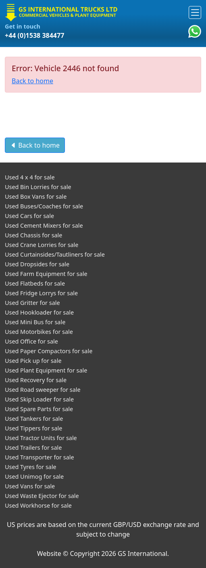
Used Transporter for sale (39, 457)
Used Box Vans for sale (36, 196)
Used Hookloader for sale (39, 312)
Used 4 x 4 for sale (30, 177)
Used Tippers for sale (33, 428)
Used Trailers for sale (33, 447)
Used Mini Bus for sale (35, 322)
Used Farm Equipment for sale (46, 274)
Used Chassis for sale (33, 235)
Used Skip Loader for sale (39, 399)
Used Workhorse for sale (38, 505)
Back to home (32, 80)
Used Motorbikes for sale (39, 331)
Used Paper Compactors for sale (48, 351)
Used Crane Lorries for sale (41, 245)
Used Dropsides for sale (37, 264)
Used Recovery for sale (36, 380)
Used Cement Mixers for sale (44, 225)
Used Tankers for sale (34, 418)
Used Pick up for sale (33, 360)
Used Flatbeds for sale (35, 283)
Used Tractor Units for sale (41, 438)
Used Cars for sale (29, 216)
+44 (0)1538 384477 (34, 35)
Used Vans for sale (30, 486)
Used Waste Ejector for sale (42, 496)
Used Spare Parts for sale (39, 409)
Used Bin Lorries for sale (38, 187)
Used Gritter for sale (32, 303)
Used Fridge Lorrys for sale (41, 293)
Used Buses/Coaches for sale (44, 206)
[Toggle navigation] (195, 12)
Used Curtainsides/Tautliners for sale (55, 254)
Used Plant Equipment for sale (46, 370)
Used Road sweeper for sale (43, 389)
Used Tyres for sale (30, 467)
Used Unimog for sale (34, 476)
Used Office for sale (31, 341)
